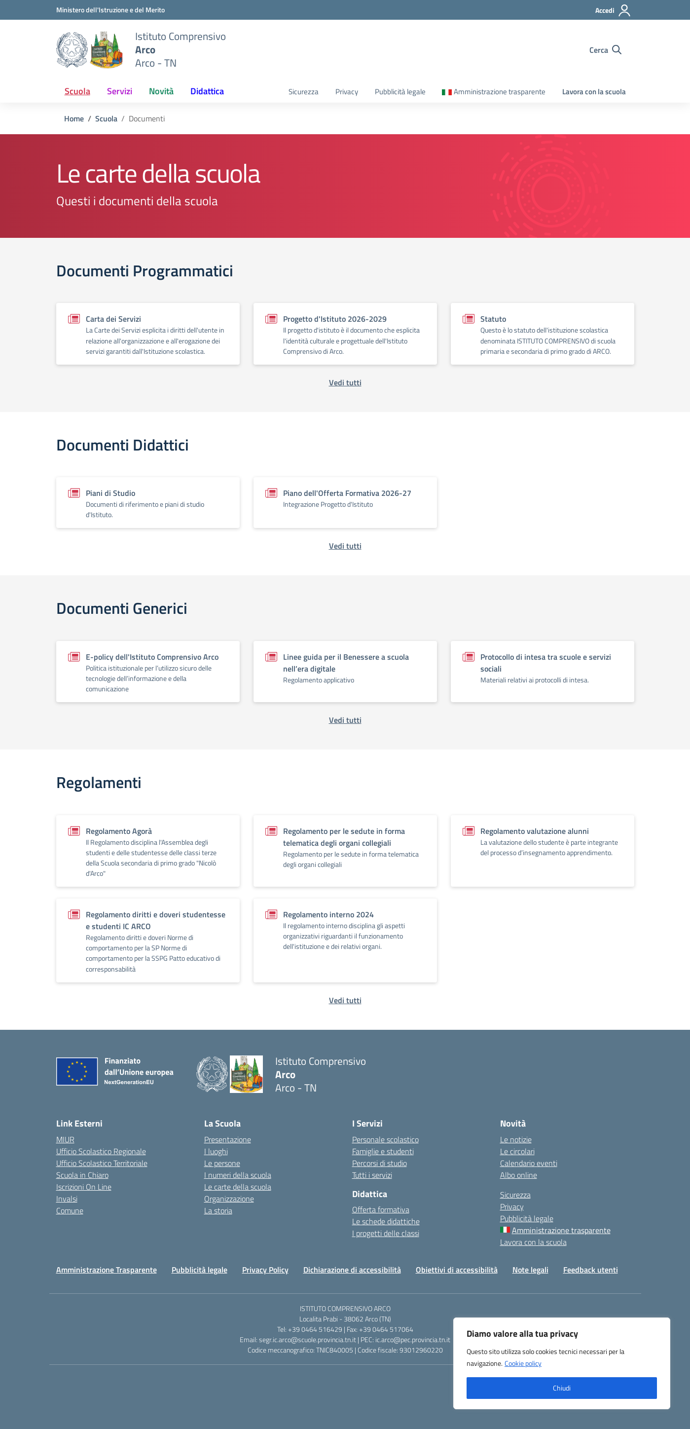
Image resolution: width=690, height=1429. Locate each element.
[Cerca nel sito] (605, 49)
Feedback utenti (590, 1270)
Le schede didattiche (386, 1221)
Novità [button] (161, 91)
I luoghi (216, 1151)
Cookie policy (523, 1363)
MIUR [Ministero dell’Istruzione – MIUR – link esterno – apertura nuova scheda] (65, 1139)
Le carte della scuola (237, 1187)
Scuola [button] (77, 91)
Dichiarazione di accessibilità (352, 1270)
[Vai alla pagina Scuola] (106, 118)
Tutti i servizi (372, 1175)
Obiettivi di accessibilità (457, 1270)
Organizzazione (229, 1198)
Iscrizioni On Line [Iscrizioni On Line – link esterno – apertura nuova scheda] (83, 1187)
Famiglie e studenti (383, 1151)
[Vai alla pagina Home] (74, 118)
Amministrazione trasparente (499, 91)
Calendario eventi (528, 1163)
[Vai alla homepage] (89, 50)
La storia (218, 1210)
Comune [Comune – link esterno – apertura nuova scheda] (69, 1210)
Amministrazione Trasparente (106, 1270)
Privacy (346, 91)
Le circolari (517, 1151)
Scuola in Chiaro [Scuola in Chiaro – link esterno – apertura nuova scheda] (82, 1175)
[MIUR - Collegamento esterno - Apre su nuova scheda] (110, 9)
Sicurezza (304, 91)
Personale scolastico (385, 1139)
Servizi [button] (119, 91)
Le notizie (516, 1139)
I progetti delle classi (385, 1233)
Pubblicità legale (400, 91)
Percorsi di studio (379, 1163)
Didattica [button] (207, 91)
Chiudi (562, 1388)
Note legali (530, 1270)
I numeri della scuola (237, 1175)
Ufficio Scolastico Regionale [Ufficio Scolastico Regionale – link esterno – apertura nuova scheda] (101, 1151)
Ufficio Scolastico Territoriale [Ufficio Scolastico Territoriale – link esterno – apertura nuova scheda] (101, 1163)
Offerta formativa (380, 1209)
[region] (561, 1363)
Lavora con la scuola (594, 91)
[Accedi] (613, 10)
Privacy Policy (265, 1270)
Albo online (518, 1175)
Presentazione (227, 1139)
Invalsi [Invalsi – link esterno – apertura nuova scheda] (66, 1198)
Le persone (222, 1163)
